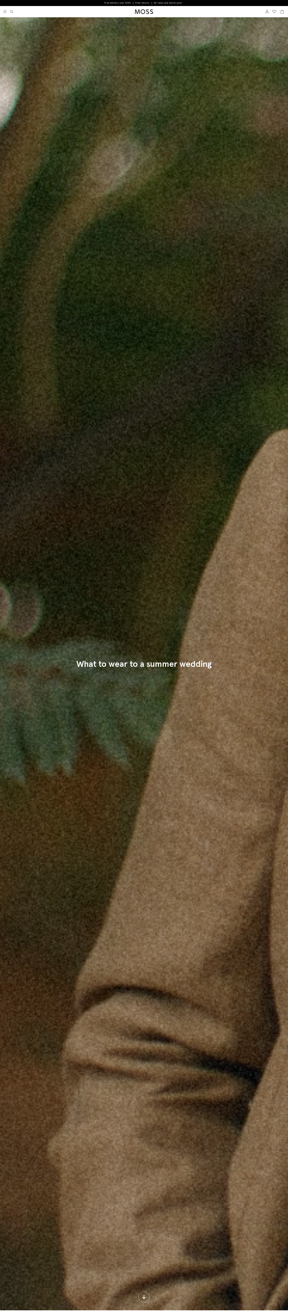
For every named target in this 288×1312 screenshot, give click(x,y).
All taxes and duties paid (168, 3)
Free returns (142, 3)
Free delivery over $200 (117, 3)
